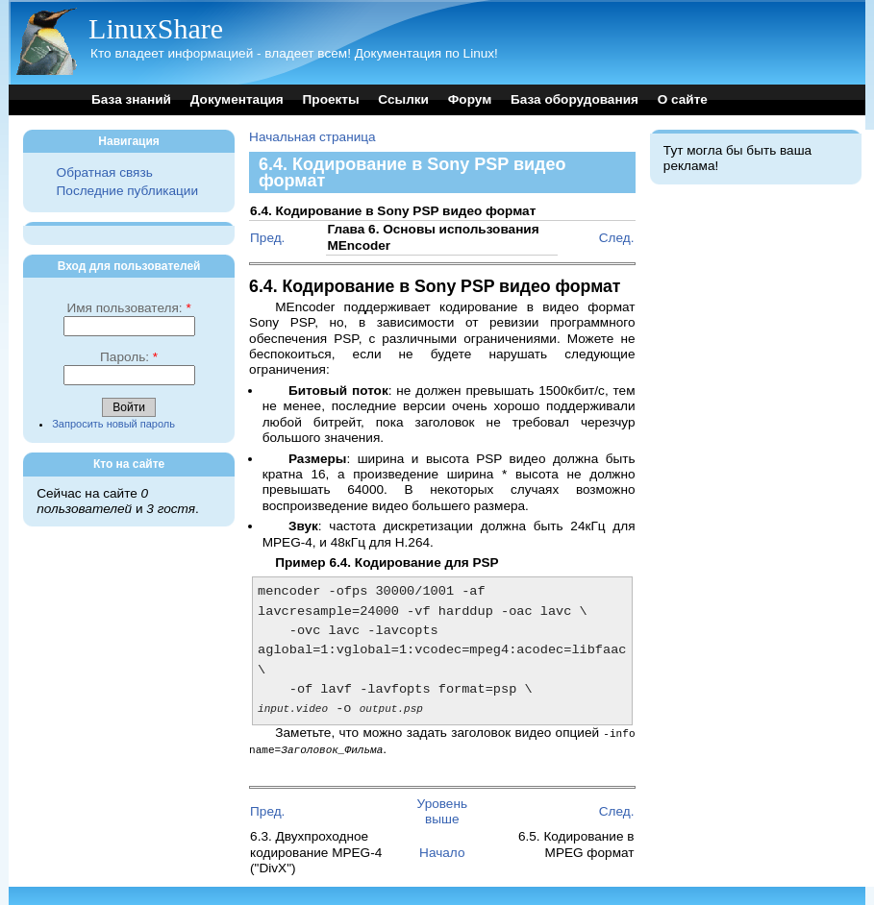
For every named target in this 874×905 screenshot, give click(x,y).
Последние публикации (127, 190)
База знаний (131, 99)
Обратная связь (105, 172)
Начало (441, 851)
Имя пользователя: (128, 308)
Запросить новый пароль (113, 423)
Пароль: (129, 357)
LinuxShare (155, 28)
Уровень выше (442, 810)
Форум (469, 99)
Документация (237, 99)
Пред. (267, 238)
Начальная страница (312, 137)
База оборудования (574, 99)
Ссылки (403, 99)
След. (617, 238)
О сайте (683, 99)
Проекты (331, 99)
